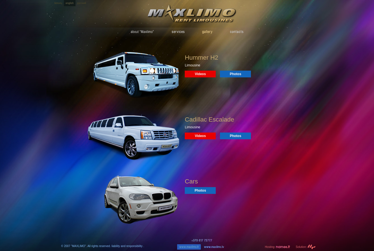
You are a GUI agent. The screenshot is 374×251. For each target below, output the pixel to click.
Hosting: (277, 246)
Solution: (306, 246)
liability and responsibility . (128, 246)
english (70, 3)
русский (81, 3)
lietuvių (58, 3)
